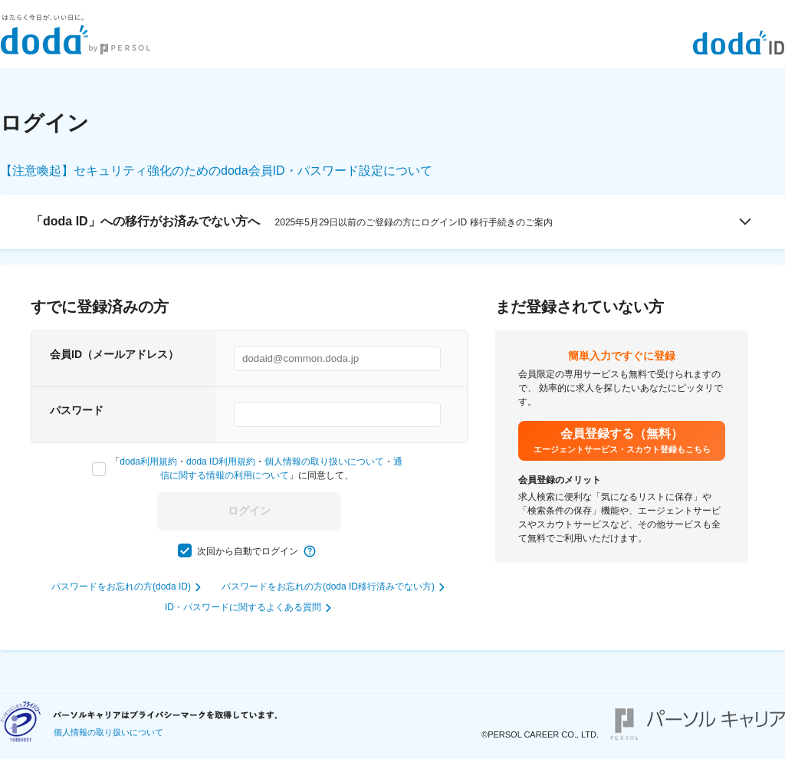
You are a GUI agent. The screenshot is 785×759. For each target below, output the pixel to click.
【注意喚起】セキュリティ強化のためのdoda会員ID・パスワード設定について (216, 170)
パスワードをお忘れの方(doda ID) (121, 586)
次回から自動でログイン (248, 551)
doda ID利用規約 (220, 461)
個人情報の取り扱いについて (324, 461)
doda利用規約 (148, 461)
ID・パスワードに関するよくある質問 (243, 607)
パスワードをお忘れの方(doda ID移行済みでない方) (328, 586)
